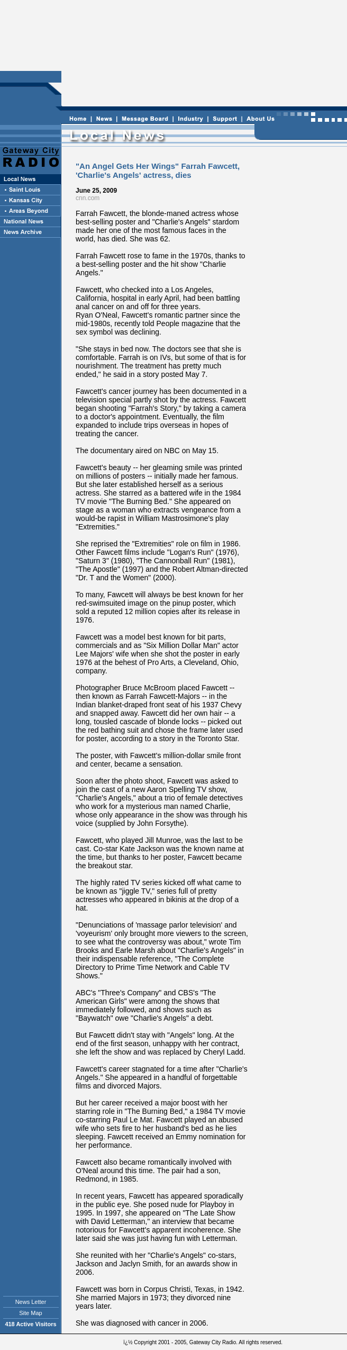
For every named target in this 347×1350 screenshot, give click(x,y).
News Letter (31, 1302)
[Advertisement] (202, 53)
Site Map (30, 1313)
